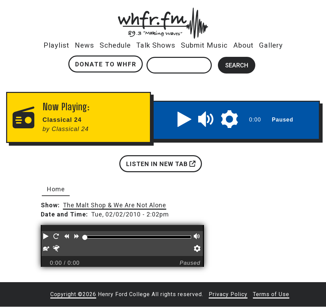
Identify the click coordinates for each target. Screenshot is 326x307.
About (243, 45)
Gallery (271, 45)
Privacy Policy (228, 294)
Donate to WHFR (105, 64)
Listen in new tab (160, 163)
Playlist (56, 45)
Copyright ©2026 (73, 294)
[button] (184, 119)
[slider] (84, 237)
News (84, 45)
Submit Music (204, 45)
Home (56, 189)
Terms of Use (271, 294)
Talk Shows (155, 45)
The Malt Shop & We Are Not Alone (114, 205)
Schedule (115, 45)
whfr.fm (163, 12)
